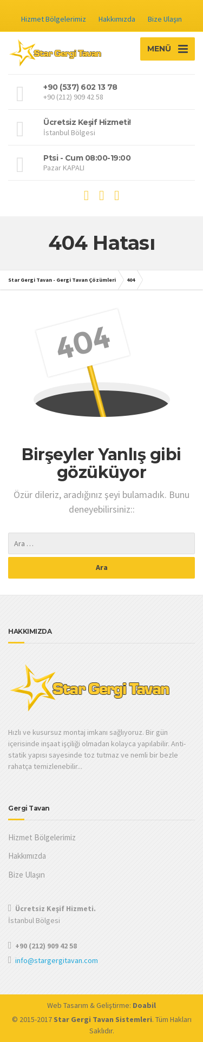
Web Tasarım (67, 1005)
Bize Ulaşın (165, 19)
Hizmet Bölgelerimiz (53, 19)
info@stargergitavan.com (56, 960)
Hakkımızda (117, 19)
